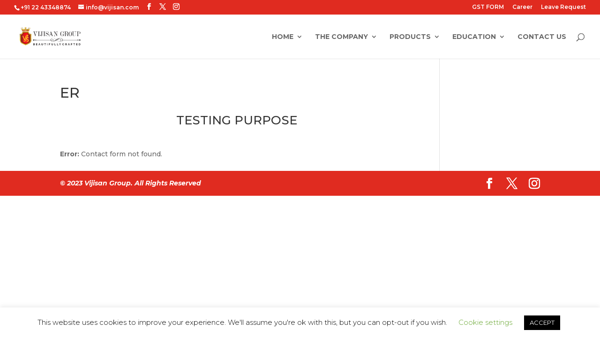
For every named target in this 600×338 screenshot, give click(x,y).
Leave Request (563, 7)
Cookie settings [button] (485, 322)
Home (282, 37)
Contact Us (542, 37)
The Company (341, 37)
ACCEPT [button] (542, 322)
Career (522, 7)
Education (474, 37)
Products (410, 37)
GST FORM (488, 7)
